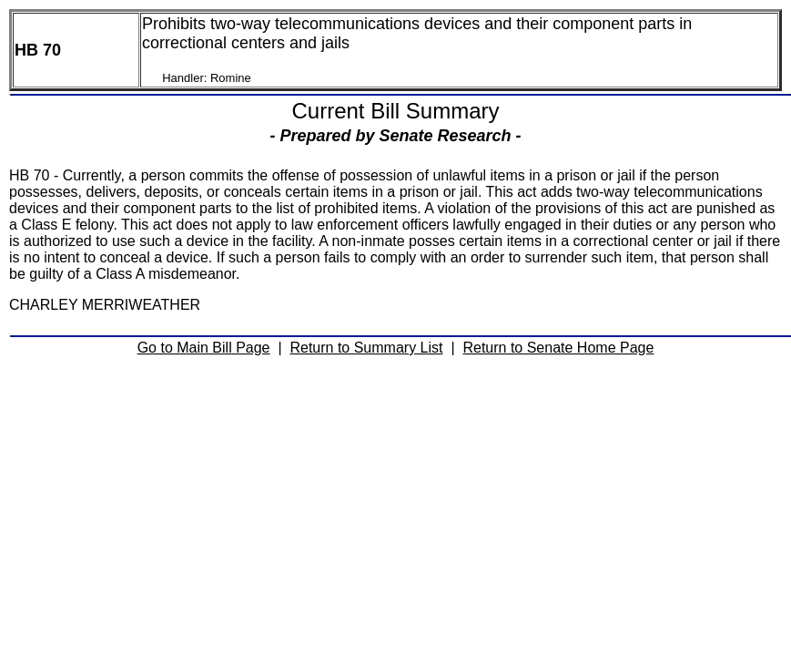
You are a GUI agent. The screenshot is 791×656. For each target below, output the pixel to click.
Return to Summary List (365, 347)
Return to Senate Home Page (558, 347)
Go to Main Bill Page (203, 347)
